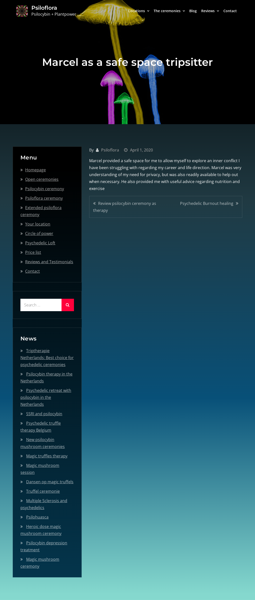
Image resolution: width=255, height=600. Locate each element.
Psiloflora (44, 7)
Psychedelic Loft (40, 243)
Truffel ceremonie (43, 491)
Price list (33, 252)
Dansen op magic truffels (49, 482)
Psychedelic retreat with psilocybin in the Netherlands (45, 397)
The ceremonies (167, 10)
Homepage (35, 170)
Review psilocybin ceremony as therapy (124, 207)
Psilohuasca (37, 517)
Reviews (208, 10)
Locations (136, 10)
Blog (193, 10)
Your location (37, 224)
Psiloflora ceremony (44, 198)
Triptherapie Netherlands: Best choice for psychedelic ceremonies (47, 357)
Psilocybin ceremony (44, 188)
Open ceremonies (42, 179)
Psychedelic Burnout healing (206, 203)
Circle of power (39, 233)
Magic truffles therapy (46, 456)
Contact (230, 10)
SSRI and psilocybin (44, 413)
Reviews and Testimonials (49, 261)
